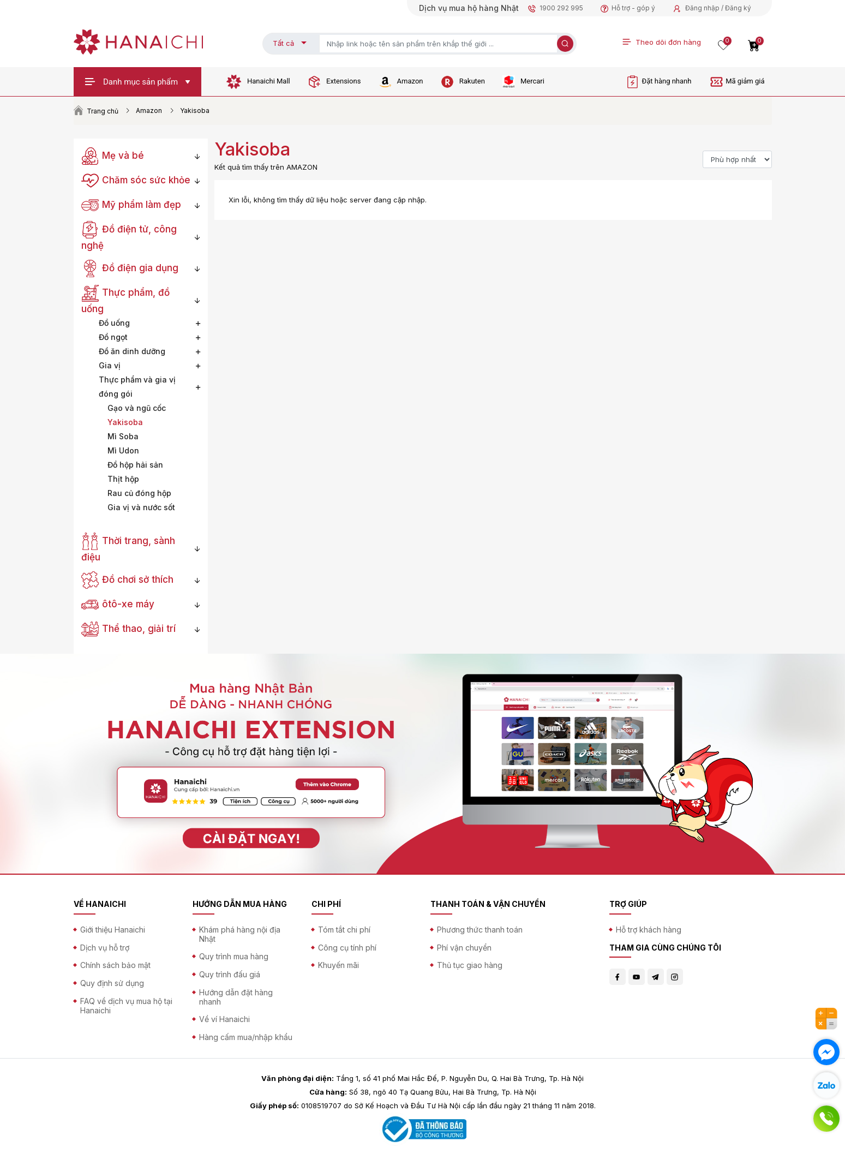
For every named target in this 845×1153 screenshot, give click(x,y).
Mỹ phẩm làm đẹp (131, 204)
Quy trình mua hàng (233, 956)
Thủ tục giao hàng (469, 965)
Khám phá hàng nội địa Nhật (239, 934)
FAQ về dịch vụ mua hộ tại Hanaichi (126, 1005)
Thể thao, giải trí (128, 628)
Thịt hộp (123, 478)
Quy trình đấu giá (229, 974)
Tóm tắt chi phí (344, 929)
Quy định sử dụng (112, 983)
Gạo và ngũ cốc (136, 408)
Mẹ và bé (113, 155)
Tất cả (283, 43)
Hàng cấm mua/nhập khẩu (245, 1037)
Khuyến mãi (338, 965)
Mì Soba (123, 436)
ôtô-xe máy (118, 604)
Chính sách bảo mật (115, 965)
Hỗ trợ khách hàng (648, 929)
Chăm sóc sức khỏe (136, 180)
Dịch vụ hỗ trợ (104, 947)
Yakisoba (125, 422)
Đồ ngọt (113, 337)
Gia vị (110, 365)
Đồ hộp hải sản (135, 464)
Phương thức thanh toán (480, 929)
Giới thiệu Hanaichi (112, 929)
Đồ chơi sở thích (127, 579)
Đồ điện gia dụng (130, 267)
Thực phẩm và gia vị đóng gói (137, 386)
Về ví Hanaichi (224, 1019)
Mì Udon (123, 450)
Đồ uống (114, 322)
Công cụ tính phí (347, 947)
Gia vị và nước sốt (141, 507)
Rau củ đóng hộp (139, 493)
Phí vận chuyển (464, 947)
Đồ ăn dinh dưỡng (132, 351)
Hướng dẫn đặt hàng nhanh (236, 997)
